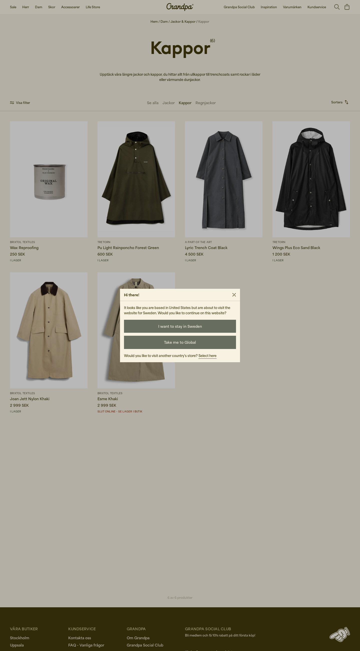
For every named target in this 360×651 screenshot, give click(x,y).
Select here (207, 355)
